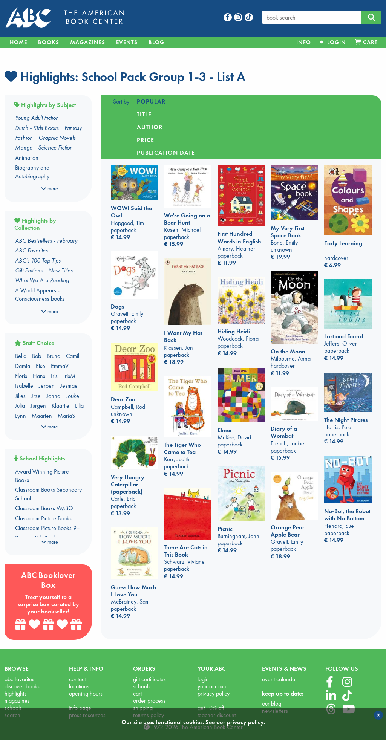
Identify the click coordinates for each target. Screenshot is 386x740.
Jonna (53, 396)
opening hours (86, 693)
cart (137, 693)
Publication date (300, 101)
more (49, 188)
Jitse (36, 396)
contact (77, 679)
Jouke (72, 396)
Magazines (87, 42)
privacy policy (214, 693)
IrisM (69, 376)
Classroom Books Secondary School (48, 494)
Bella (20, 356)
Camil (72, 356)
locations (79, 686)
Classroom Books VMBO (44, 508)
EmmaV (60, 366)
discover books (22, 686)
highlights (15, 693)
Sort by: (122, 101)
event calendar (279, 679)
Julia (20, 406)
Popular (151, 101)
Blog (156, 42)
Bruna (53, 356)
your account (212, 686)
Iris (54, 376)
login (203, 679)
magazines (17, 701)
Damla (22, 366)
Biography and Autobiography (32, 172)
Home (18, 42)
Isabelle (24, 386)
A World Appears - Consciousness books (40, 294)
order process (149, 701)
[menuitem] (303, 42)
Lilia (79, 406)
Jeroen (47, 386)
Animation (26, 158)
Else (40, 366)
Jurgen (38, 406)
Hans (39, 376)
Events (127, 42)
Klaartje (60, 406)
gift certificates (149, 679)
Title (185, 101)
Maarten (42, 416)
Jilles (20, 396)
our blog (271, 704)
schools (141, 686)
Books (48, 42)
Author (217, 101)
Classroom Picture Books (43, 518)
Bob (36, 356)
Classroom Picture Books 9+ (47, 528)
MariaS (66, 416)
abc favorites (19, 679)
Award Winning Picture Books (42, 476)
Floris (21, 376)
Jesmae (69, 386)
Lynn (20, 416)
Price (250, 101)
